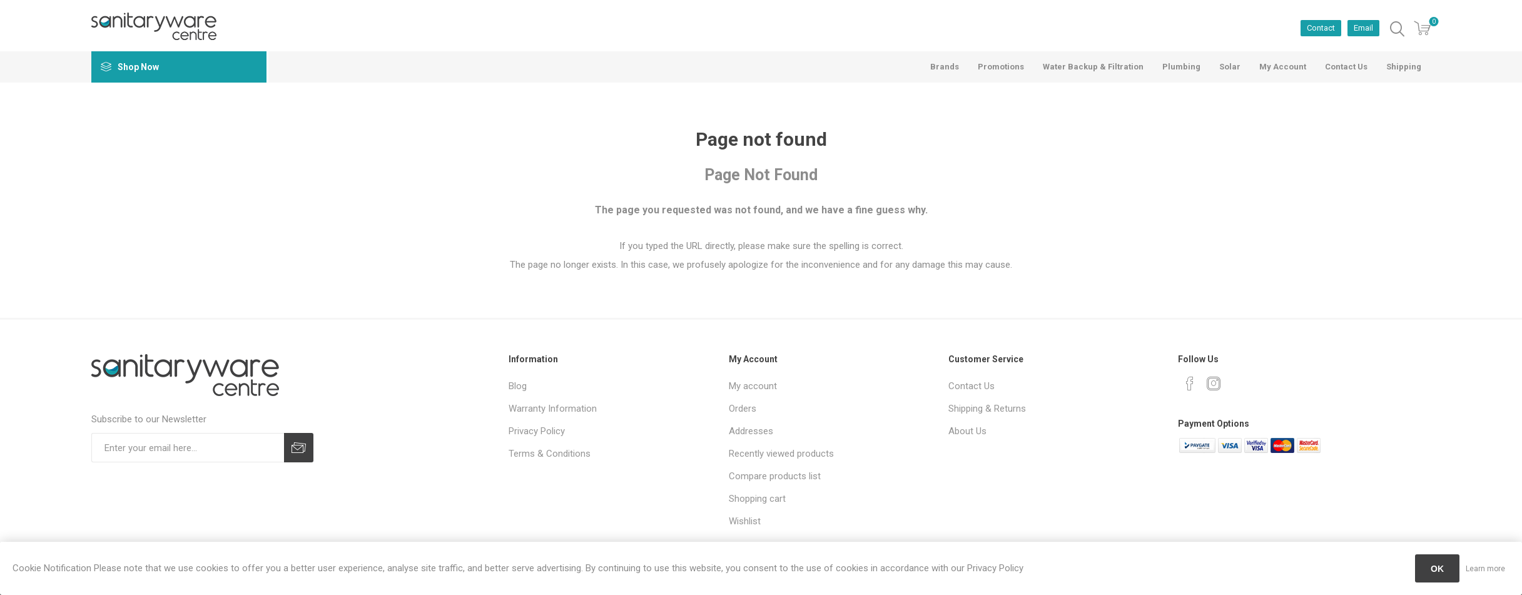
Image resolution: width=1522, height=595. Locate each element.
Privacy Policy (537, 431)
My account (753, 386)
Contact (1321, 28)
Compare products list (775, 476)
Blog (518, 386)
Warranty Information (553, 408)
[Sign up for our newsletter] (187, 447)
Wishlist (745, 521)
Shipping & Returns (987, 408)
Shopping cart (757, 498)
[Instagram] (1214, 384)
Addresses (751, 431)
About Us (967, 431)
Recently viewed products (781, 453)
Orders (742, 408)
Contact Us (971, 386)
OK (1437, 569)
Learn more (1485, 568)
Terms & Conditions (550, 453)
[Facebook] (1190, 384)
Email (1363, 28)
